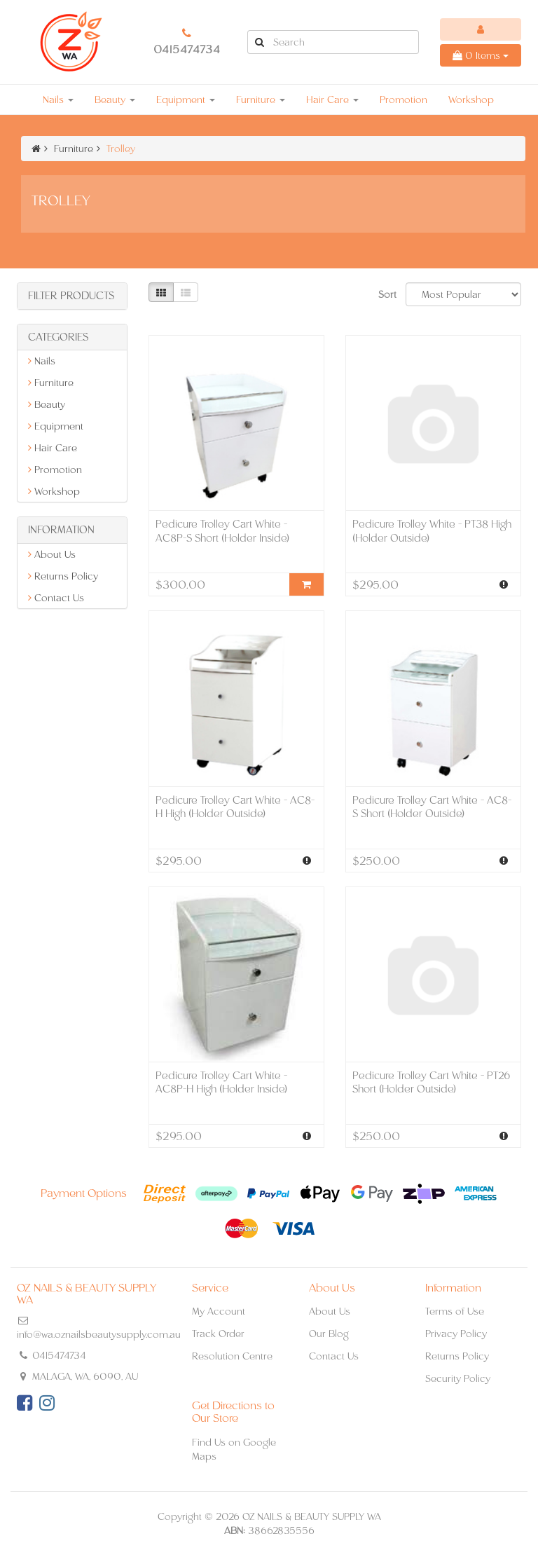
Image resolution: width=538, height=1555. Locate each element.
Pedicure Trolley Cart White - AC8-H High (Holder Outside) (235, 807)
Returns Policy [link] (63, 576)
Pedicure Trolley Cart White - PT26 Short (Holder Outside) (431, 1082)
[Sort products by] (463, 294)
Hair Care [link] (52, 448)
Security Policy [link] (457, 1378)
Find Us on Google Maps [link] (234, 1449)
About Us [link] (52, 554)
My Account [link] (218, 1311)
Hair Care (332, 100)
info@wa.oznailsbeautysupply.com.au (99, 1334)
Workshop (471, 100)
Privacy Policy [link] (456, 1334)
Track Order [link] (218, 1334)
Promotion (403, 100)
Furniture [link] (51, 383)
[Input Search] (344, 42)
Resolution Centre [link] (232, 1356)
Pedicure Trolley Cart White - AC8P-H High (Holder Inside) (221, 1082)
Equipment (185, 100)
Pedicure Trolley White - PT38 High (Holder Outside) (431, 530)
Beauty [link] (46, 404)
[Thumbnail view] (161, 292)
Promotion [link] (55, 470)
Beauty (115, 100)
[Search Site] (259, 42)
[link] (24, 1403)
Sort (386, 294)
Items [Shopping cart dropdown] (481, 55)
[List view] (185, 292)
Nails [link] (41, 361)
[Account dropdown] (480, 29)
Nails (58, 100)
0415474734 (187, 49)
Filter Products (71, 296)
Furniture (260, 100)
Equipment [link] (55, 426)
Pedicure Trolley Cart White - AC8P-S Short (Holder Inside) (222, 530)
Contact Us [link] (56, 598)
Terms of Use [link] (454, 1311)
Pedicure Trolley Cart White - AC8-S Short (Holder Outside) (431, 807)
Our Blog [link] (329, 1334)
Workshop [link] (54, 491)
